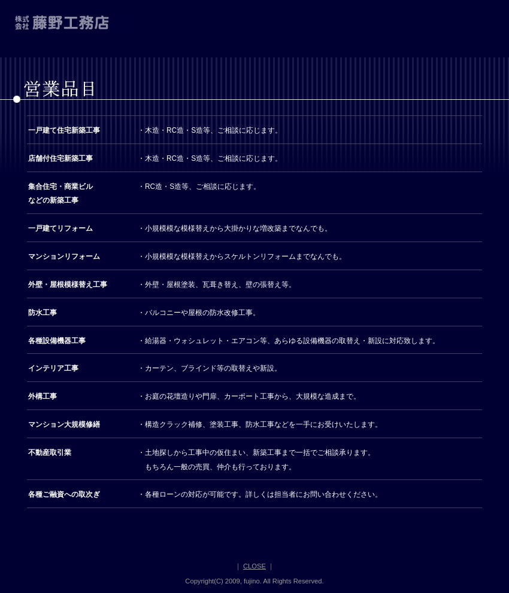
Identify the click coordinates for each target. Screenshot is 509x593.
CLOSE (254, 566)
